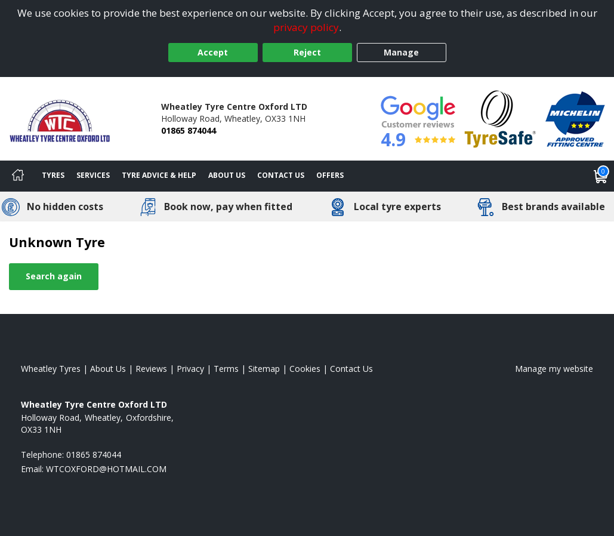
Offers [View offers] (330, 175)
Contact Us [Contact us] (280, 175)
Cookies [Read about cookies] (304, 368)
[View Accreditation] (500, 118)
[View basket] (601, 176)
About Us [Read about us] (108, 368)
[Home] (18, 176)
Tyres (53, 175)
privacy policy (306, 27)
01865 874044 (188, 130)
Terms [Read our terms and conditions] (226, 368)
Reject (307, 52)
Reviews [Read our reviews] (151, 368)
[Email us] (106, 469)
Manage (401, 52)
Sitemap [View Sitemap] (264, 368)
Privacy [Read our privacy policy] (190, 368)
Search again (54, 276)
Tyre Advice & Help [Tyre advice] (159, 175)
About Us (226, 175)
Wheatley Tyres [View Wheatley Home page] (51, 368)
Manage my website (554, 368)
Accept (213, 52)
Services (93, 175)
